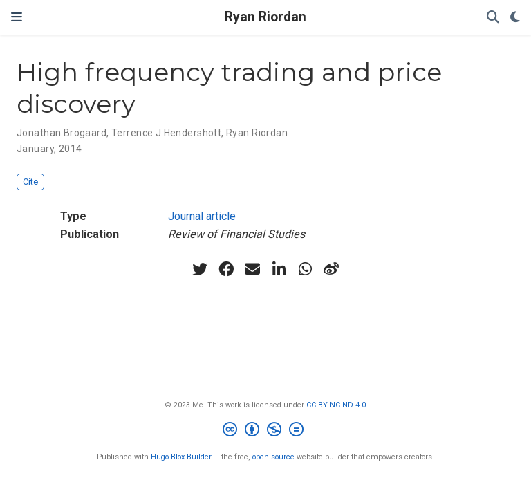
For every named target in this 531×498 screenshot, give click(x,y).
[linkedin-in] (278, 269)
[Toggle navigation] (16, 17)
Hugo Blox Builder (181, 456)
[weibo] (331, 269)
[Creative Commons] (266, 431)
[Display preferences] (515, 18)
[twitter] (199, 269)
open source (273, 456)
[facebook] (226, 269)
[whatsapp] (305, 269)
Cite (30, 181)
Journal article (202, 216)
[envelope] (252, 269)
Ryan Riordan (265, 17)
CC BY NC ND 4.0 (336, 404)
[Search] (493, 18)
